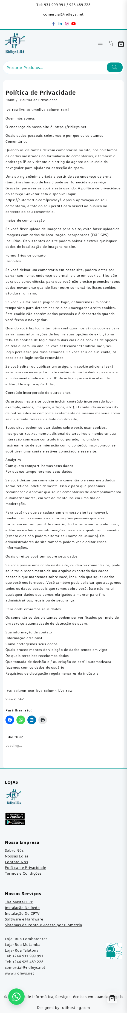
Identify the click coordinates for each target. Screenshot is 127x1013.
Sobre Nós (14, 850)
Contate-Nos (16, 861)
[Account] (111, 44)
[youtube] (73, 24)
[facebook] (54, 24)
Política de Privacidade (25, 867)
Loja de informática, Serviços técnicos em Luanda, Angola (70, 996)
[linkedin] (60, 24)
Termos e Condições (23, 873)
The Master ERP (19, 901)
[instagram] (67, 24)
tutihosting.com (75, 1007)
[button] (16, 996)
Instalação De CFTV (22, 913)
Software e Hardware (24, 919)
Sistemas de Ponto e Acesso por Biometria (43, 924)
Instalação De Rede (22, 907)
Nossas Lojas (17, 856)
